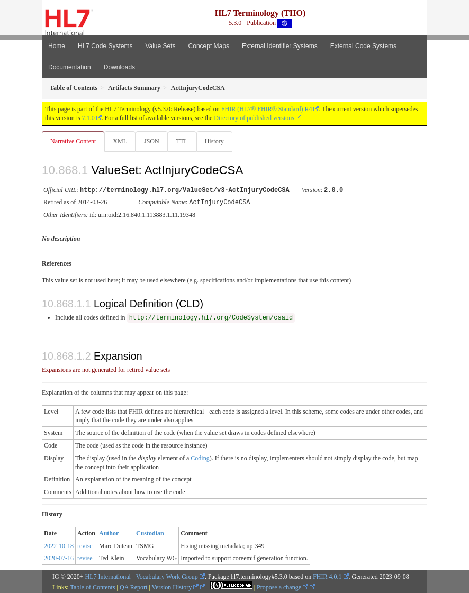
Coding (200, 457)
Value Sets (160, 46)
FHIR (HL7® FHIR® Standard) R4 (266, 109)
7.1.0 (88, 118)
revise (85, 545)
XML (120, 141)
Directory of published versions (254, 118)
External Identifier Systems (280, 46)
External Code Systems (363, 46)
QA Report (133, 586)
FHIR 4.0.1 (327, 575)
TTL (182, 141)
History (214, 141)
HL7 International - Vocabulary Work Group (141, 575)
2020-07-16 (59, 557)
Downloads (119, 67)
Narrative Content (73, 141)
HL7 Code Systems (105, 46)
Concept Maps (208, 46)
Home (56, 46)
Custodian (150, 532)
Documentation (69, 67)
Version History (175, 586)
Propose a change (282, 586)
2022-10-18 (59, 545)
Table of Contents (92, 586)
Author (109, 532)
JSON (151, 141)
